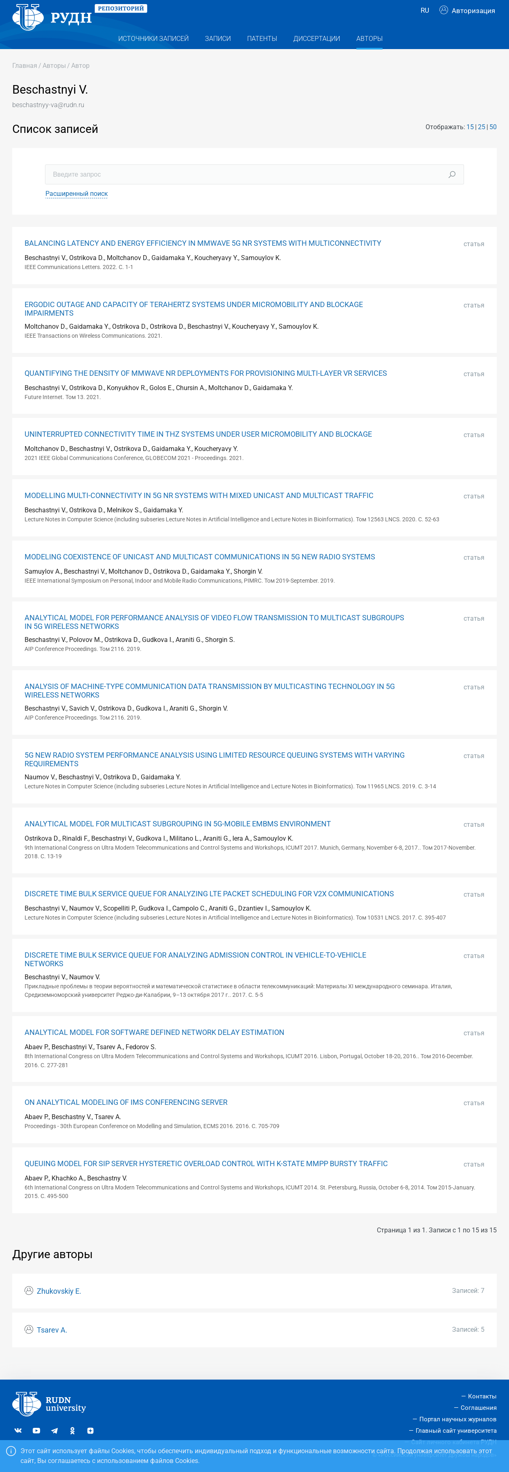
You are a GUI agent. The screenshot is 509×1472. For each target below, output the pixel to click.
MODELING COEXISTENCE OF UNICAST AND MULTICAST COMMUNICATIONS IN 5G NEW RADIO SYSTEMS (200, 573)
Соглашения (479, 1407)
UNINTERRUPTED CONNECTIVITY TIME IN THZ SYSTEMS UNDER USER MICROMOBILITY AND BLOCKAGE (198, 451)
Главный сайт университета (456, 1430)
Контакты (482, 1396)
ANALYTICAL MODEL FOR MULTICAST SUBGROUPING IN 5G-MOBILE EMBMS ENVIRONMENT (178, 840)
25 (481, 143)
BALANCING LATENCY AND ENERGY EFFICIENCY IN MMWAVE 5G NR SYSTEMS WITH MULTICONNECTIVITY (203, 260)
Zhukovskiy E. (59, 1308)
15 (470, 143)
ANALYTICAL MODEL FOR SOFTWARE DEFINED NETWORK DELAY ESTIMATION (154, 1049)
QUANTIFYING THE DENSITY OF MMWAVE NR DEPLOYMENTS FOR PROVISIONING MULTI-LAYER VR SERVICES (206, 390)
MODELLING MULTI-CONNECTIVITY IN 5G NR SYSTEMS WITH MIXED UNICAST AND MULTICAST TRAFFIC (199, 512)
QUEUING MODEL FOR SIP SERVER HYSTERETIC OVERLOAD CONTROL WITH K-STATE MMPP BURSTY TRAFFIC (206, 1180)
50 (493, 143)
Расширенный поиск (76, 210)
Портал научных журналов (458, 1419)
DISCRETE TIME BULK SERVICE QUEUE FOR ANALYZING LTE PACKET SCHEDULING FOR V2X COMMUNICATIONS (209, 910)
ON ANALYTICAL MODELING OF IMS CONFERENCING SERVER (126, 1119)
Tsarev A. (52, 1346)
